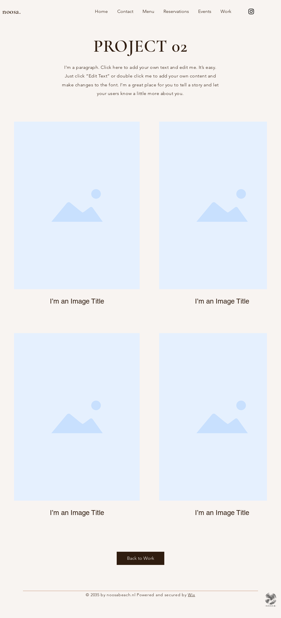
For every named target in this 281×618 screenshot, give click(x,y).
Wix (191, 594)
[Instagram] (251, 11)
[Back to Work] (140, 558)
